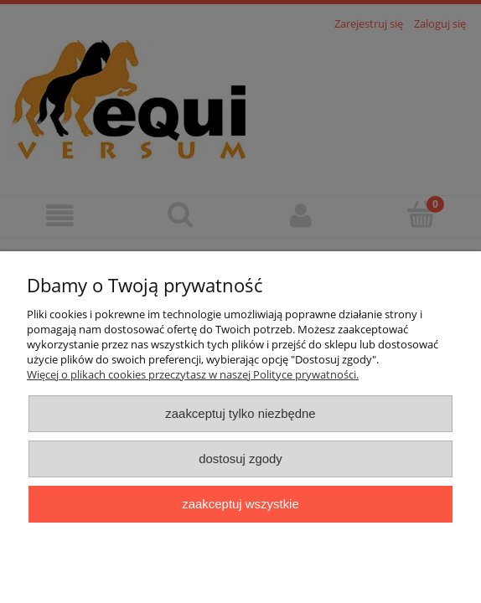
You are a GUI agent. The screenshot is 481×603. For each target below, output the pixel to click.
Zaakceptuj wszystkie (240, 504)
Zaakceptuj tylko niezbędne (240, 413)
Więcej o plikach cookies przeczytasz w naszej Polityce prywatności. (193, 374)
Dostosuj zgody (240, 458)
